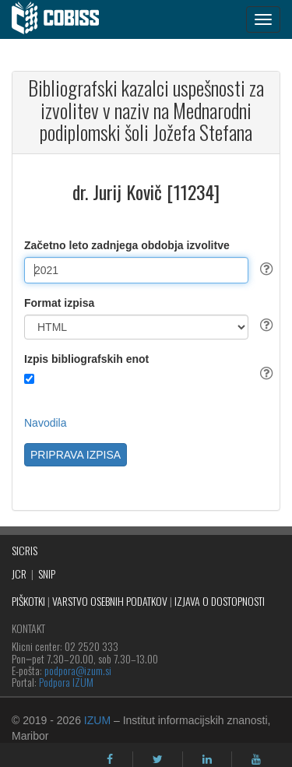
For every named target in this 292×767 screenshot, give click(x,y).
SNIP (46, 573)
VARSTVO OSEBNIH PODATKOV (109, 601)
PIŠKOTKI (28, 601)
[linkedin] (207, 759)
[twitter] (158, 759)
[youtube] (256, 759)
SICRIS (24, 550)
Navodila (45, 423)
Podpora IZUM (66, 682)
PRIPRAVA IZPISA (75, 455)
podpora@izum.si (77, 670)
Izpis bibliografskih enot (86, 359)
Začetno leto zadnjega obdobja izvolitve (127, 245)
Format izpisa (59, 303)
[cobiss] (63, 19)
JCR (19, 573)
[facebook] (110, 759)
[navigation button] (263, 19)
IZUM (97, 720)
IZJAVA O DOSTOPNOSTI (219, 601)
